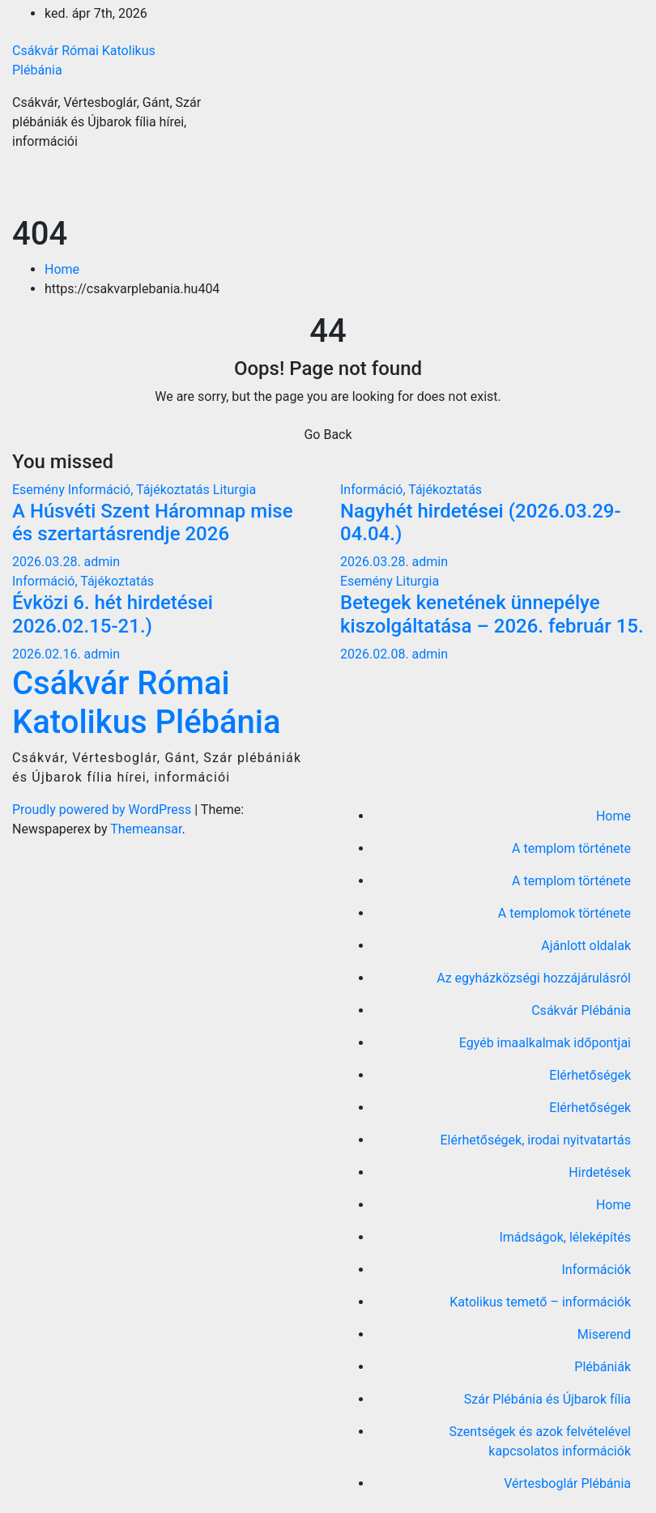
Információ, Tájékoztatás (140, 489)
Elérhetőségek (590, 1075)
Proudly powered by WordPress (103, 809)
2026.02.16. (48, 654)
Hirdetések (600, 1172)
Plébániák (602, 1366)
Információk (596, 1269)
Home (62, 269)
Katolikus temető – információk (540, 1302)
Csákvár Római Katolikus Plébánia (146, 702)
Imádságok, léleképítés (565, 1237)
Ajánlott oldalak (586, 945)
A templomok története (564, 913)
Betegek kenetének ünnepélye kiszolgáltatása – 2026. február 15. (492, 614)
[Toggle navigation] (620, 189)
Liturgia (234, 489)
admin (102, 561)
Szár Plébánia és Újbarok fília (547, 1399)
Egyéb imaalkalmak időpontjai (545, 1043)
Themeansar (145, 829)
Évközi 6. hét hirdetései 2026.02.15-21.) (112, 614)
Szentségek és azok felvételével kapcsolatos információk (540, 1441)
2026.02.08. (376, 654)
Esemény (40, 489)
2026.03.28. (48, 561)
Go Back (327, 434)
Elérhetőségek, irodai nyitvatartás (535, 1140)
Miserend (604, 1334)
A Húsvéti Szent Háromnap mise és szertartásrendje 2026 (152, 523)
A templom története (571, 848)
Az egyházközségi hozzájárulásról (534, 978)
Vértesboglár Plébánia (567, 1483)
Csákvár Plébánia (581, 1010)
